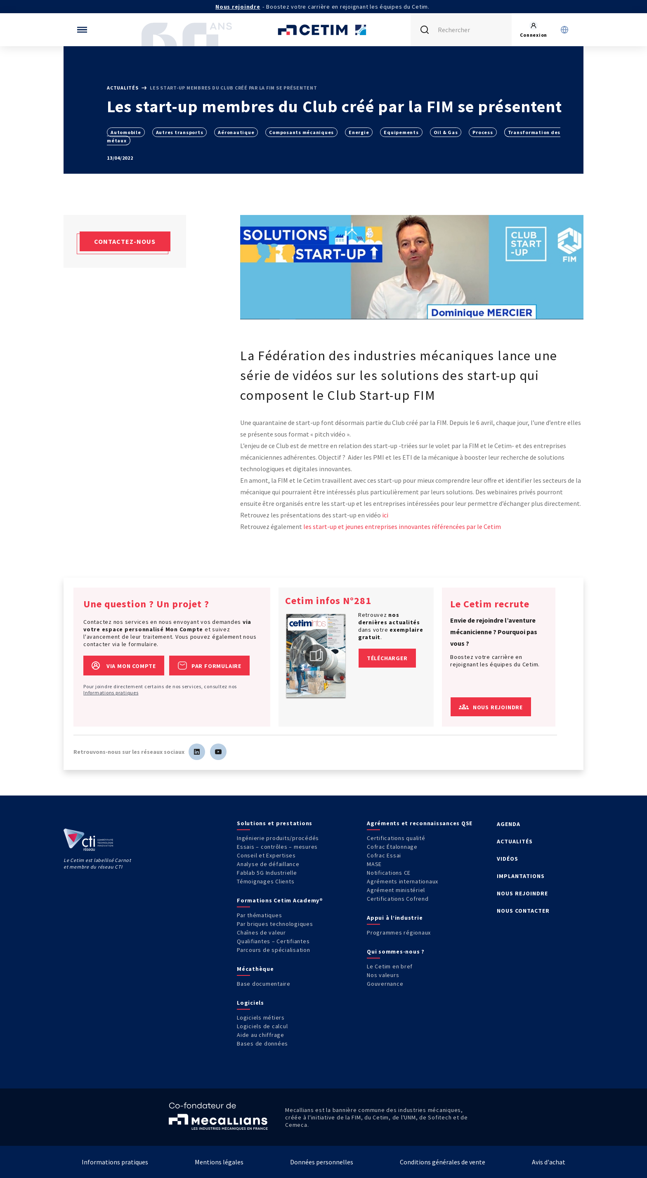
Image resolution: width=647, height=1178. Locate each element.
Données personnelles (321, 1162)
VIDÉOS (507, 858)
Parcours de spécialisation (273, 950)
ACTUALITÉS (515, 841)
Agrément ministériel (396, 890)
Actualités (123, 88)
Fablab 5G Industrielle (267, 872)
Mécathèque (255, 969)
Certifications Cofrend (398, 898)
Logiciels (250, 1002)
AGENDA (508, 824)
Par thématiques (259, 915)
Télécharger (387, 658)
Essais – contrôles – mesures (277, 846)
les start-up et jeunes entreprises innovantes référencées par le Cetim (402, 526)
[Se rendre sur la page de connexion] (533, 29)
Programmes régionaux (399, 932)
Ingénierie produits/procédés (278, 838)
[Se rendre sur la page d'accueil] (323, 29)
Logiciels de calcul (262, 1026)
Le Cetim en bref (390, 966)
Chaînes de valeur (261, 932)
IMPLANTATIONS (521, 876)
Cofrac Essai (384, 855)
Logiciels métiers (261, 1017)
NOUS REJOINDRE (522, 893)
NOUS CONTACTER (523, 910)
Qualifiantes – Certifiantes (273, 941)
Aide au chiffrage (260, 1035)
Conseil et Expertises (266, 855)
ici (384, 515)
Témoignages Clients (265, 881)
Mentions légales (219, 1162)
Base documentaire (263, 983)
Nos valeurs (383, 975)
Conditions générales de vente (442, 1162)
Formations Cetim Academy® (280, 900)
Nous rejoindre (237, 6)
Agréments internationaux (402, 881)
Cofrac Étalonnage (392, 846)
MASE (374, 864)
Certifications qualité (396, 838)
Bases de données (262, 1043)
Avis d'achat (548, 1162)
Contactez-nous (125, 241)
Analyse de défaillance (268, 864)
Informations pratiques (111, 692)
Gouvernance (385, 983)
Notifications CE (389, 872)
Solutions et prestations (274, 823)
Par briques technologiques (275, 924)
